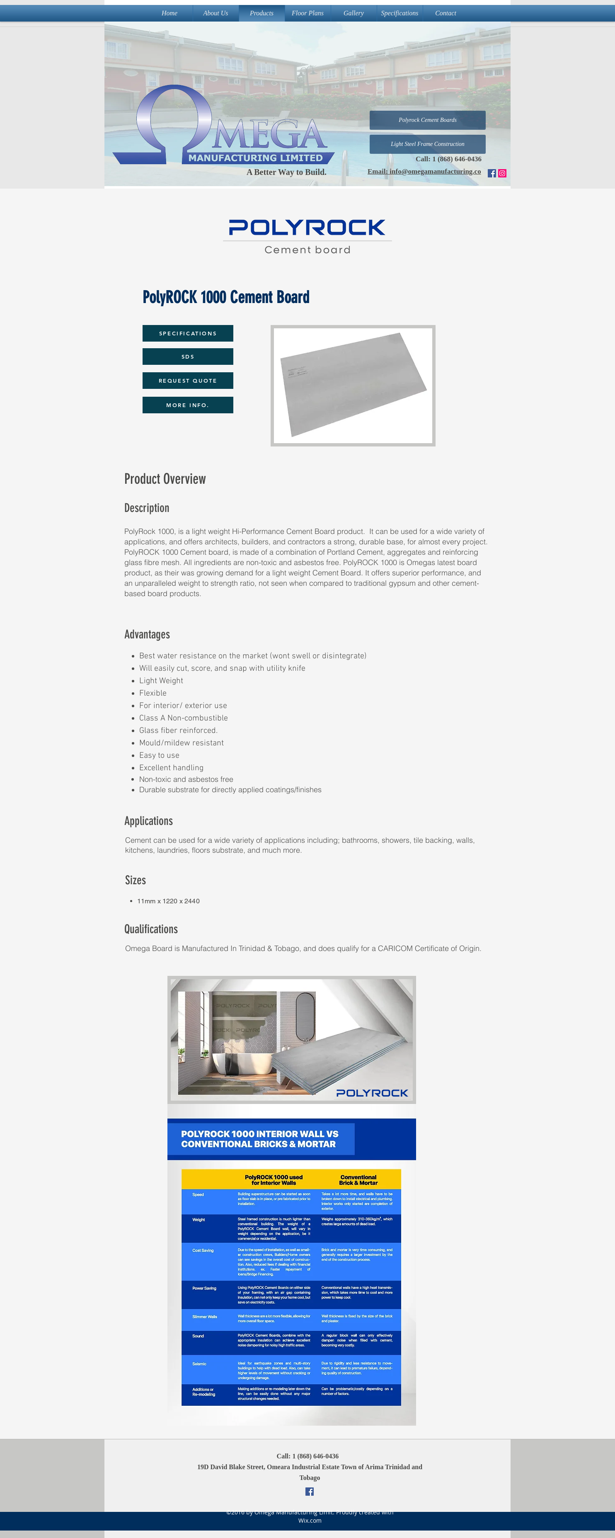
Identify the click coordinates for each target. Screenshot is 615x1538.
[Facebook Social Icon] (492, 173)
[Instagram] (502, 173)
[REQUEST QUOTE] (188, 380)
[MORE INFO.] (188, 405)
